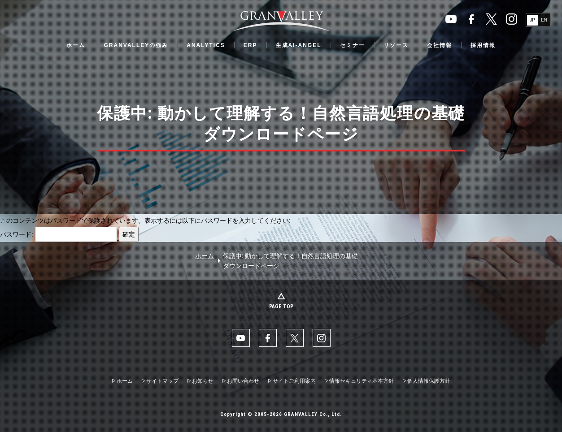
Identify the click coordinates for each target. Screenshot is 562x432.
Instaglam (511, 19)
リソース (396, 45)
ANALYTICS (206, 45)
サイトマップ (162, 381)
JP (532, 19)
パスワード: (58, 234)
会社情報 (439, 45)
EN (544, 19)
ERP (250, 45)
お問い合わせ (243, 381)
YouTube (451, 19)
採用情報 (483, 45)
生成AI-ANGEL (299, 45)
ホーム (75, 45)
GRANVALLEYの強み (136, 45)
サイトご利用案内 (294, 381)
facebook (471, 19)
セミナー (352, 45)
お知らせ (202, 381)
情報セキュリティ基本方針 (361, 381)
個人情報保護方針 (428, 381)
